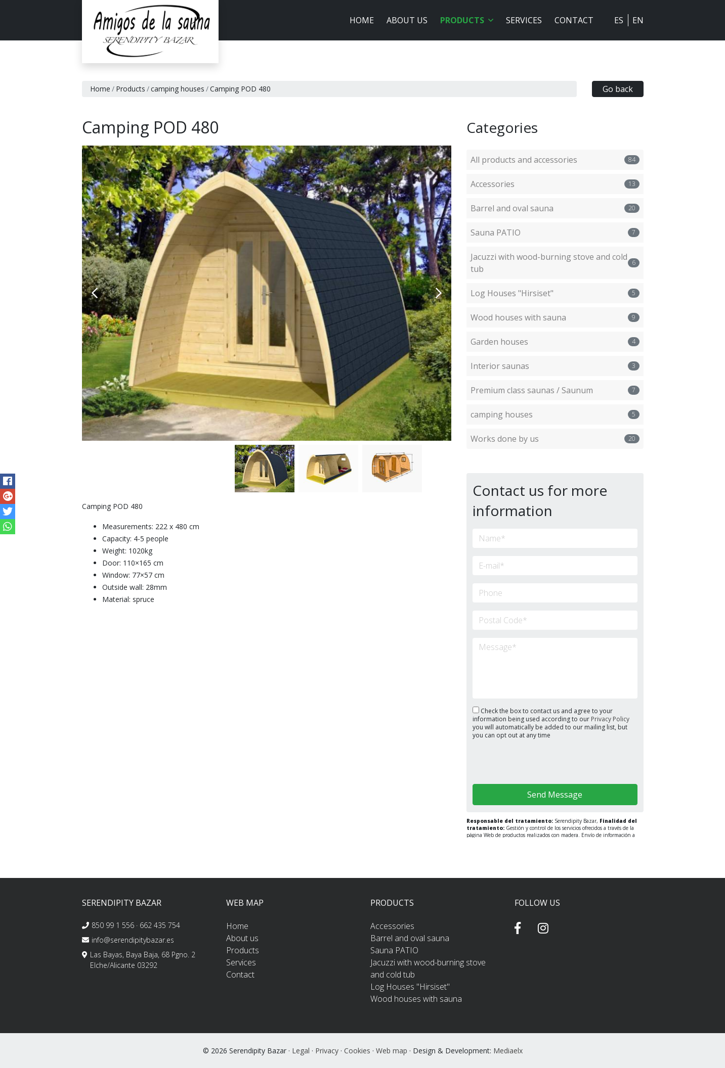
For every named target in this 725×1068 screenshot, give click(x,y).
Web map (391, 1050)
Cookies (357, 1050)
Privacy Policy (610, 719)
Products (130, 89)
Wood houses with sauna (555, 317)
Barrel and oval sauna (555, 208)
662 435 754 (160, 925)
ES (618, 20)
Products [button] (466, 20)
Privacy (326, 1050)
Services (524, 20)
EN (638, 20)
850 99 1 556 (113, 925)
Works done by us (555, 438)
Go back (618, 89)
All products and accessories (555, 159)
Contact (574, 20)
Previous (94, 293)
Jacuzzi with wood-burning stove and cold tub (555, 262)
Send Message (554, 794)
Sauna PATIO (555, 232)
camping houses (177, 89)
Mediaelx (508, 1050)
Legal (301, 1050)
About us (407, 20)
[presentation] (526, 762)
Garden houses (555, 341)
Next (438, 293)
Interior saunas (555, 366)
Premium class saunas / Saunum (555, 390)
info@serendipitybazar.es (133, 940)
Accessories (555, 184)
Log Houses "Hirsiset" (555, 293)
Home (362, 20)
